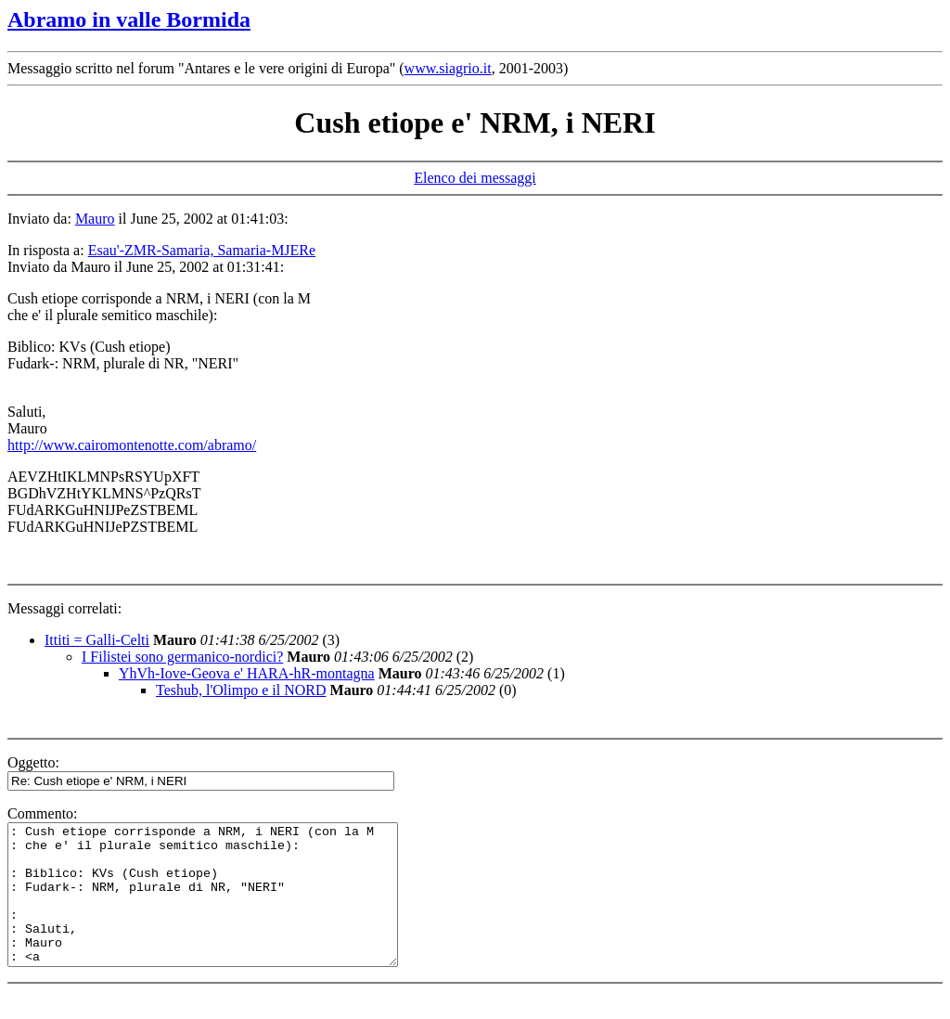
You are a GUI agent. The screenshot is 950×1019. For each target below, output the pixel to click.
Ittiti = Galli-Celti (97, 640)
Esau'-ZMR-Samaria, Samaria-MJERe (201, 250)
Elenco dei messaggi (475, 178)
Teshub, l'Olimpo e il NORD (241, 690)
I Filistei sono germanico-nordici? (182, 656)
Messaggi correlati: (64, 608)
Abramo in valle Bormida (128, 19)
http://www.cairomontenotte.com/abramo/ (131, 445)
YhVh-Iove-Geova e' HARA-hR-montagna (247, 673)
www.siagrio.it (448, 68)
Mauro (95, 218)
